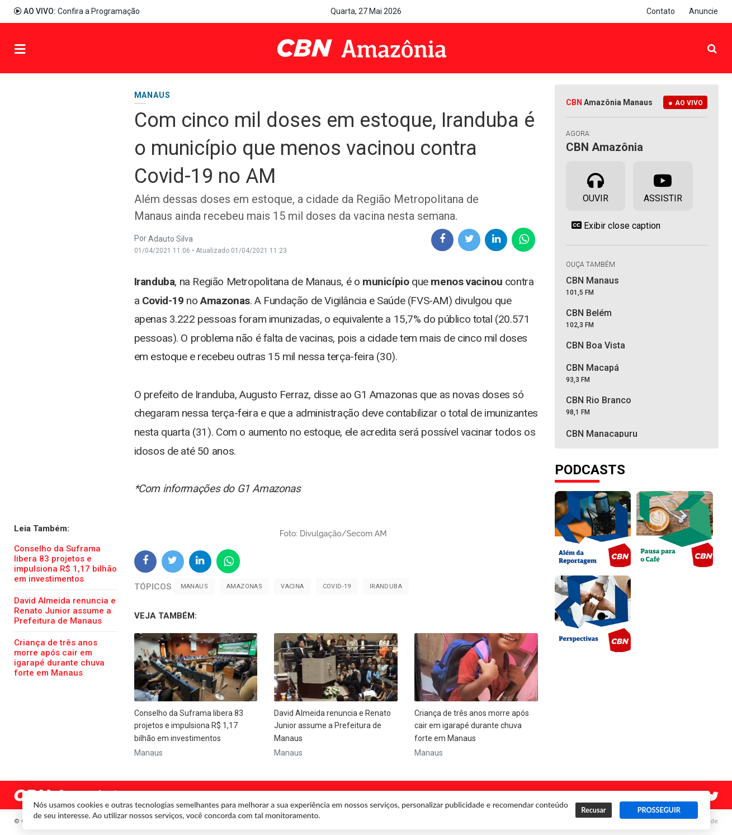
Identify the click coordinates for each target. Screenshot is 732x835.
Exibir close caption (613, 225)
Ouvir (595, 185)
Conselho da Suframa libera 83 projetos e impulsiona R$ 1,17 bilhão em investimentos (65, 564)
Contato (660, 11)
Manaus (194, 586)
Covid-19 (337, 586)
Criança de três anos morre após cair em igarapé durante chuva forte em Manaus (59, 658)
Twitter (713, 796)
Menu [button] (42, 49)
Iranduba (386, 586)
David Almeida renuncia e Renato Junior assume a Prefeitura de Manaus (65, 611)
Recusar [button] (593, 810)
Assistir (663, 185)
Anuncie (703, 11)
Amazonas (244, 586)
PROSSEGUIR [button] (659, 810)
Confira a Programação (77, 11)
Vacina (292, 586)
